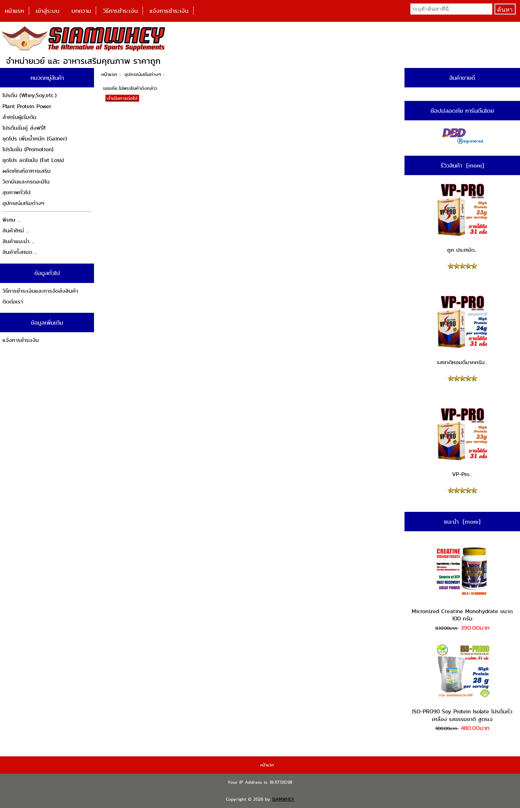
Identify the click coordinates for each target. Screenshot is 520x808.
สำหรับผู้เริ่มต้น (19, 117)
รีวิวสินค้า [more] (462, 165)
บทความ (81, 11)
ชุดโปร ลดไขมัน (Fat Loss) (33, 160)
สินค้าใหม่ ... (15, 230)
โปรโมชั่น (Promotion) (27, 149)
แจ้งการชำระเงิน (169, 11)
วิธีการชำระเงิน (120, 11)
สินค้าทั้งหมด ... (19, 252)
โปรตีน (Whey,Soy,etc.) (29, 95)
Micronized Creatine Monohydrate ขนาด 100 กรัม (462, 582)
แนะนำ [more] (462, 521)
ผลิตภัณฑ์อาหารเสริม (26, 171)
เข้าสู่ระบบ (48, 11)
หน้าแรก (14, 11)
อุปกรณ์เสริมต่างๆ (143, 74)
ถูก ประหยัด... (462, 218)
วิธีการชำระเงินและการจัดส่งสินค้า (40, 291)
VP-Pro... (462, 442)
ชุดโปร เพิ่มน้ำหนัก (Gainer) (34, 139)
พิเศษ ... (11, 220)
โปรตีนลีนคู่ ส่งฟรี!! (23, 128)
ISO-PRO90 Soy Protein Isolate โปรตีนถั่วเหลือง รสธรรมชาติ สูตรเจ (462, 683)
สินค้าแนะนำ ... (18, 241)
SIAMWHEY (283, 799)
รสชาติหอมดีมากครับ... (462, 330)
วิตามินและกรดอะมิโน (26, 182)
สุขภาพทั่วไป (16, 192)
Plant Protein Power (26, 106)
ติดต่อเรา (12, 302)
